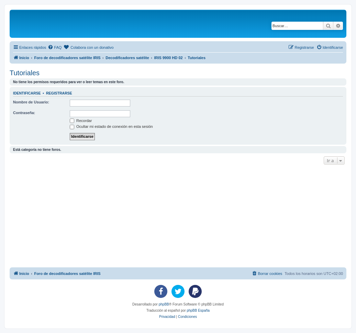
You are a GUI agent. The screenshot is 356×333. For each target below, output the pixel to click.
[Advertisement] (183, 218)
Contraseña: (24, 113)
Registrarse (59, 93)
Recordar (81, 121)
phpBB (164, 304)
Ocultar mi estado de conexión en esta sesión (111, 126)
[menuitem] (55, 47)
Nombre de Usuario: (31, 102)
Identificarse (27, 93)
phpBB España (198, 310)
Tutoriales (25, 73)
